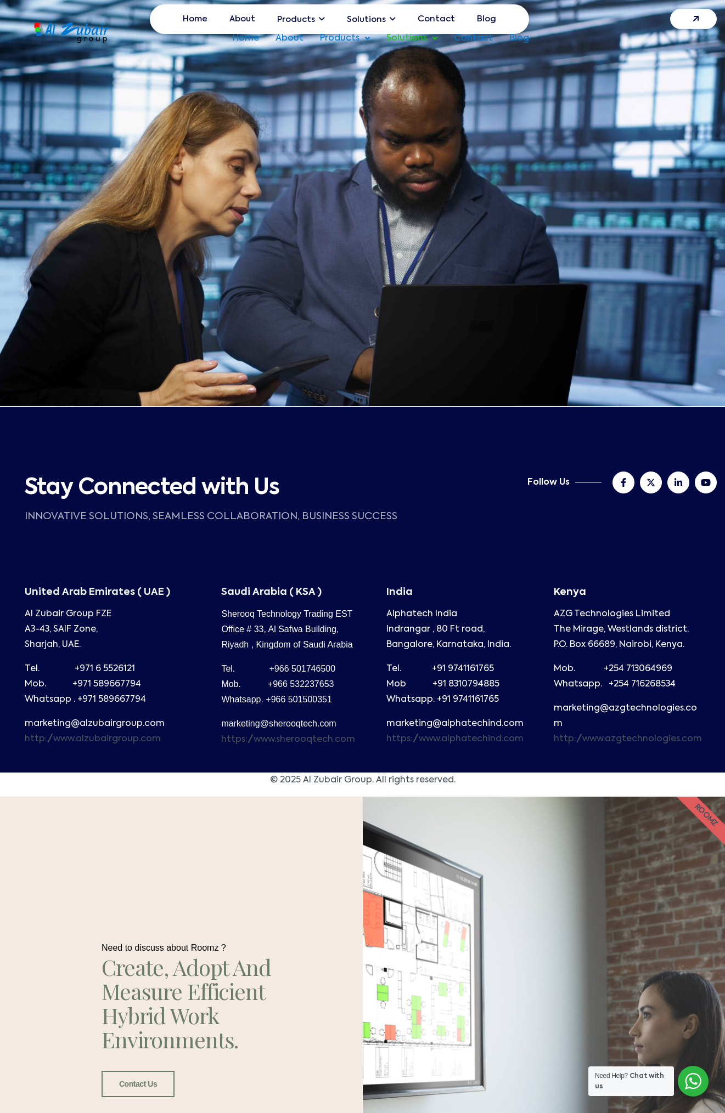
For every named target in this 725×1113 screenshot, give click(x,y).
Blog (519, 38)
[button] (345, 38)
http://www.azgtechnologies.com (628, 739)
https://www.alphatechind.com (455, 739)
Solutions (411, 38)
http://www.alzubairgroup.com (93, 739)
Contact (473, 38)
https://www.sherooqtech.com (288, 739)
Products (345, 38)
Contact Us (138, 1084)
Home (246, 38)
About (290, 38)
